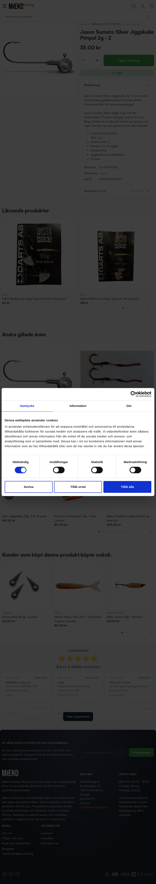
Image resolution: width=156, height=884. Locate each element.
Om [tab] (128, 406)
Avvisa (29, 486)
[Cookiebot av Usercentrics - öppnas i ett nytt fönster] (133, 394)
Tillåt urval (78, 486)
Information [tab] (78, 406)
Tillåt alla (127, 486)
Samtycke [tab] (27, 406)
